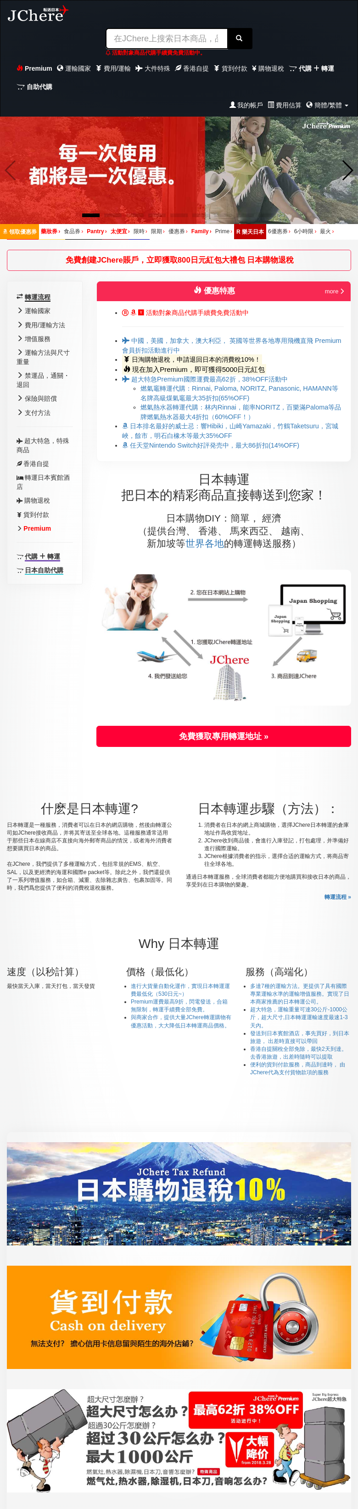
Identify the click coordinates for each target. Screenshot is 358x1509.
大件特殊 (152, 68)
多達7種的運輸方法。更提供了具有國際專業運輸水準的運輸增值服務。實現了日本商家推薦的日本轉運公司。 (299, 994)
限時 (140, 231)
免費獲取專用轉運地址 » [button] (223, 736)
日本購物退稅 (270, 260)
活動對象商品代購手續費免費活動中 (185, 312)
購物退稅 (268, 68)
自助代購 (34, 86)
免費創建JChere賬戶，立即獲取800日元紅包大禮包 (156, 260)
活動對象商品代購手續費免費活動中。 (156, 53)
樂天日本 (250, 232)
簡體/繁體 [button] (327, 105)
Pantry (96, 231)
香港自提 (192, 68)
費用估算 (285, 105)
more (334, 291)
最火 (327, 231)
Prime (223, 231)
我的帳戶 (246, 105)
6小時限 (305, 231)
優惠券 (178, 231)
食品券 (73, 231)
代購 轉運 (311, 68)
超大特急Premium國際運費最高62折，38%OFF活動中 (205, 379)
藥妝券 (50, 231)
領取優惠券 (20, 232)
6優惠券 (279, 231)
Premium (34, 68)
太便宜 (120, 231)
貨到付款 (230, 68)
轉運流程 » (337, 897)
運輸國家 (74, 68)
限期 (158, 231)
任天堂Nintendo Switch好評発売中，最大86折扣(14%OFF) (210, 445)
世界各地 (204, 543)
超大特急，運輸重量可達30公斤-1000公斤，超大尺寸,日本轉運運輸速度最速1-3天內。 (299, 1017)
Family (201, 231)
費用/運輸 (113, 68)
